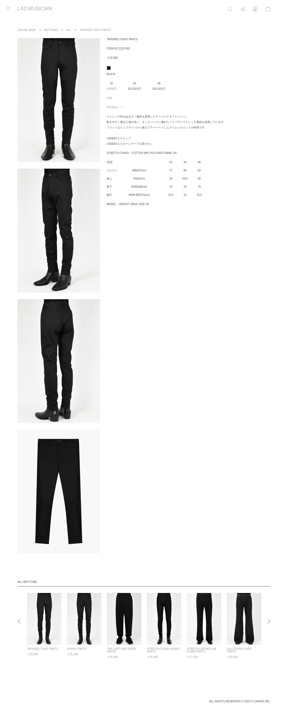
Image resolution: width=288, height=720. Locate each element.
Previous (18, 622)
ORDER (111, 88)
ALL (68, 30)
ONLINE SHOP (26, 30)
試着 (109, 98)
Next (269, 622)
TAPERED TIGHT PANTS (95, 30)
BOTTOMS (51, 30)
